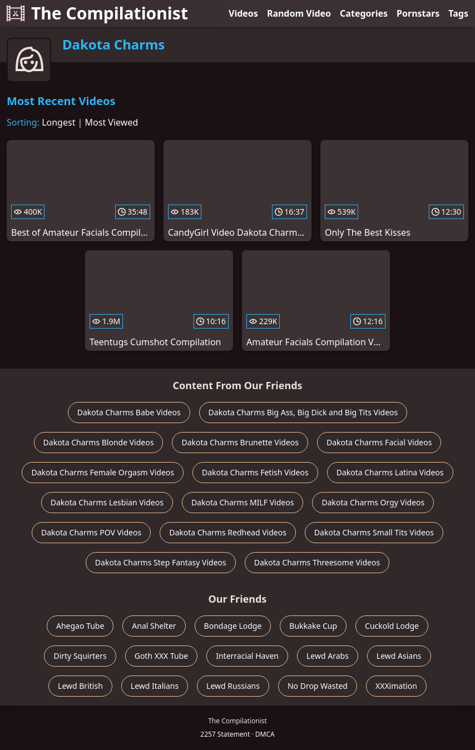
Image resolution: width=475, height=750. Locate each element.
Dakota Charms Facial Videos (379, 442)
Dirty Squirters (79, 655)
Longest (58, 122)
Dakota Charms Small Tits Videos (374, 532)
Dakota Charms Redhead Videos (227, 532)
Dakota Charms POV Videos (91, 532)
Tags (458, 13)
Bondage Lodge (233, 625)
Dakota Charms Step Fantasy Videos (160, 562)
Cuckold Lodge (392, 625)
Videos (243, 13)
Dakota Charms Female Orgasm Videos (102, 472)
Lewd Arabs (327, 655)
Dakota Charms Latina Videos (390, 472)
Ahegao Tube (80, 625)
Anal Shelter (154, 625)
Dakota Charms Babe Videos (129, 412)
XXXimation (396, 686)
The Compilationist (97, 13)
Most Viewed (111, 122)
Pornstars (418, 13)
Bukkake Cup (313, 625)
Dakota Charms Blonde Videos (98, 442)
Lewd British (80, 686)
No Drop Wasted (318, 686)
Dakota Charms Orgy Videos (372, 502)
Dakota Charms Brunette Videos (240, 442)
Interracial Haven (247, 655)
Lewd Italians (155, 686)
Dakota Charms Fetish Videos (255, 472)
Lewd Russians (233, 686)
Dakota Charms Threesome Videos (317, 562)
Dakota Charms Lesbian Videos (107, 502)
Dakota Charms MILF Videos (242, 502)
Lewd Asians (399, 655)
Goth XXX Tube (162, 655)
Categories (364, 13)
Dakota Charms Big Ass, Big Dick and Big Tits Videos (303, 412)
